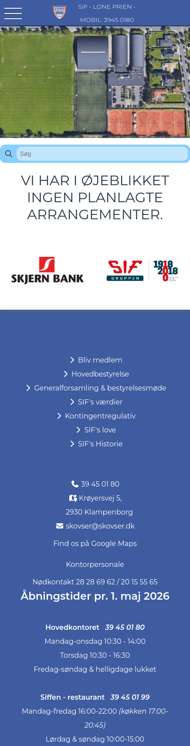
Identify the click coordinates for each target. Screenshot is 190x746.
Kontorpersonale (95, 564)
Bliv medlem (95, 360)
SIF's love (95, 430)
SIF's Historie (95, 444)
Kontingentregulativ (95, 416)
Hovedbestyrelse (95, 374)
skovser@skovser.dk (100, 526)
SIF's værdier (95, 402)
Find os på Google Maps (95, 543)
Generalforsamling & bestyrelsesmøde (95, 388)
